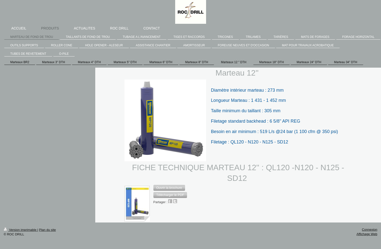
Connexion (369, 229)
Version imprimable (20, 230)
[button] (169, 188)
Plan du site (47, 230)
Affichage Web (367, 234)
